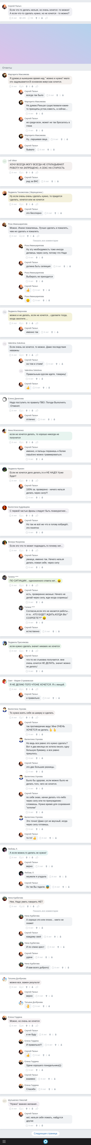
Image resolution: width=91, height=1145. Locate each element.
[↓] (41, 18)
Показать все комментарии (45, 241)
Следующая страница (45, 1133)
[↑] (36, 18)
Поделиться (46, 17)
